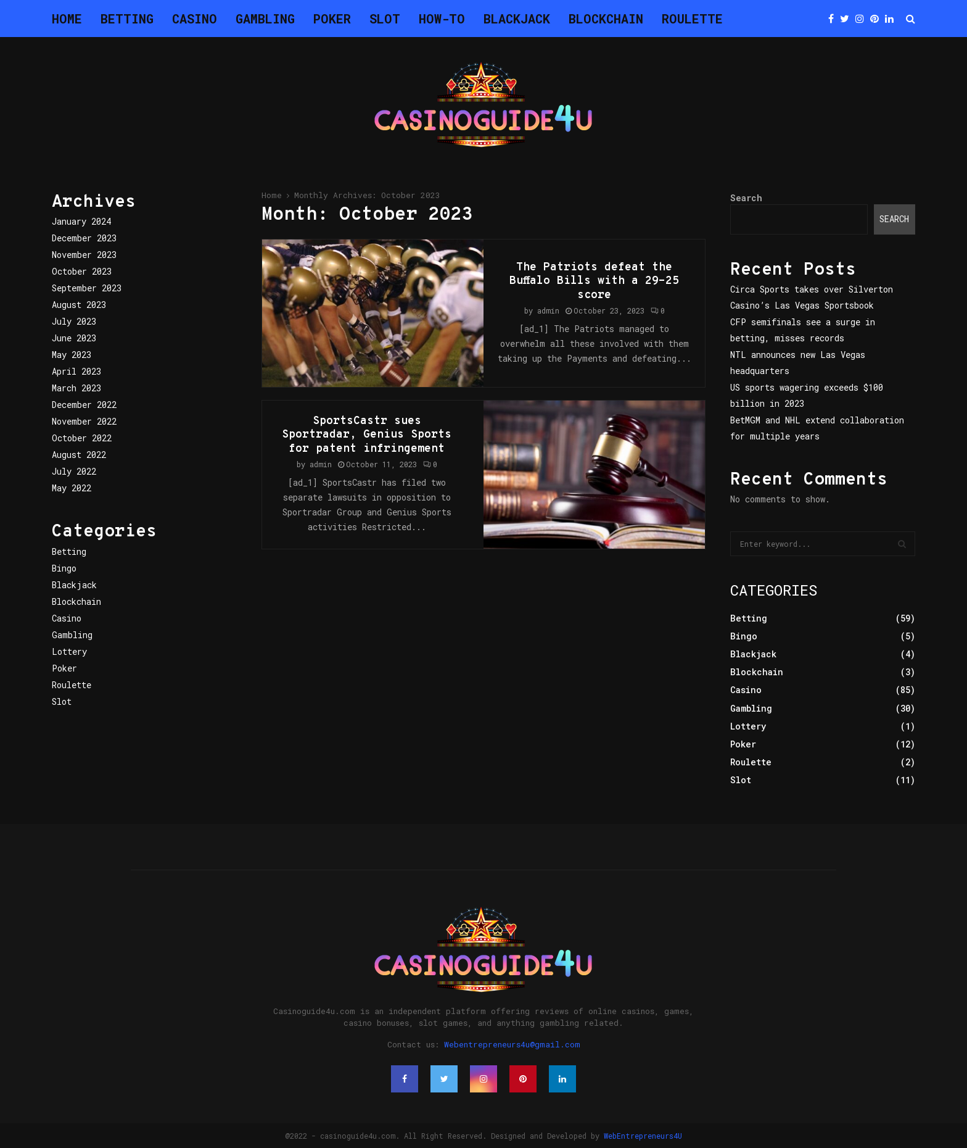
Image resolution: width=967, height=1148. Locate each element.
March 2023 (76, 388)
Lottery (69, 651)
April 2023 (76, 371)
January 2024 (81, 221)
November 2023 (84, 254)
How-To (442, 18)
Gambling (265, 18)
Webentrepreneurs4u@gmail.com (512, 1044)
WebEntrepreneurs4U (643, 1136)
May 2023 (71, 354)
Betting (127, 18)
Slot (384, 18)
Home (67, 18)
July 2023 (74, 321)
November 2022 (84, 421)
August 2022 (79, 454)
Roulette (692, 18)
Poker (332, 18)
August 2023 (79, 304)
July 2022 (74, 471)
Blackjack (517, 18)
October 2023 (82, 271)
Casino (194, 18)
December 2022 (84, 404)
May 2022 (71, 488)
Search (746, 198)
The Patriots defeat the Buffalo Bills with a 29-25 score (594, 281)
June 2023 (74, 338)
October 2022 (82, 438)
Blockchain (606, 18)
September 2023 (86, 288)
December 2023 (84, 238)
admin (548, 310)
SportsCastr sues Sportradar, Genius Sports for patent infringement (366, 435)
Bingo (64, 568)
